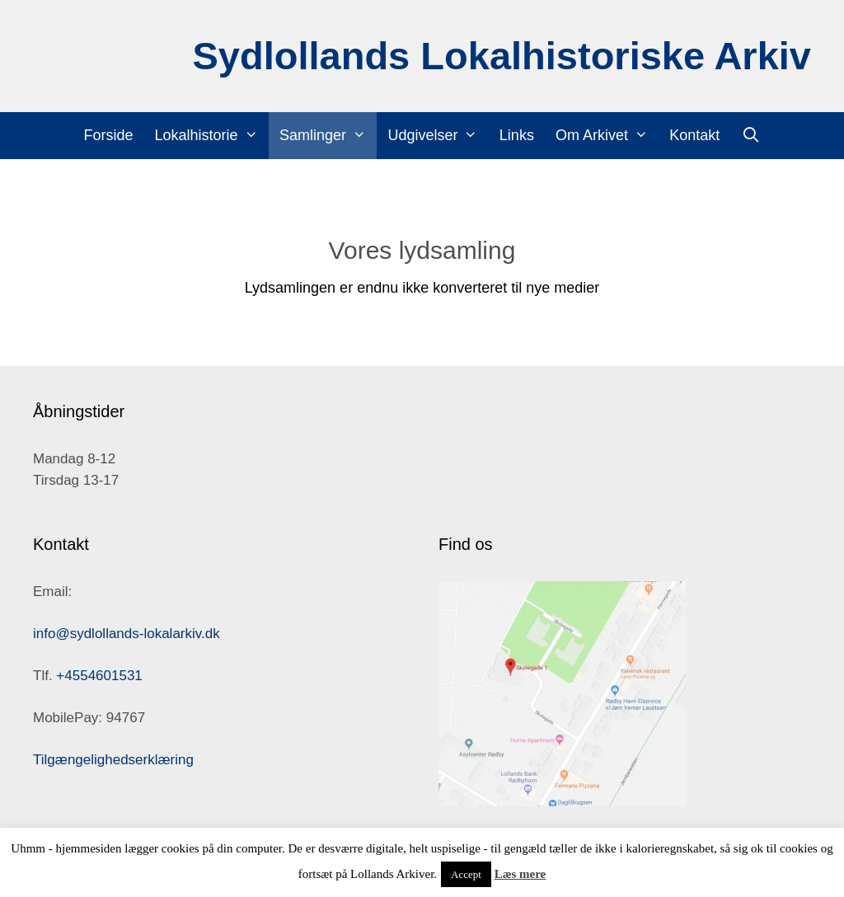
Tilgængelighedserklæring (113, 760)
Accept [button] (466, 874)
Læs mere (520, 874)
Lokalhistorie (212, 135)
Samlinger (328, 135)
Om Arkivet (607, 135)
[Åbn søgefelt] (750, 135)
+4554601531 (99, 675)
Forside (109, 135)
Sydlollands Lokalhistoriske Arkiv (501, 55)
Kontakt (694, 135)
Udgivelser (437, 135)
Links (516, 135)
